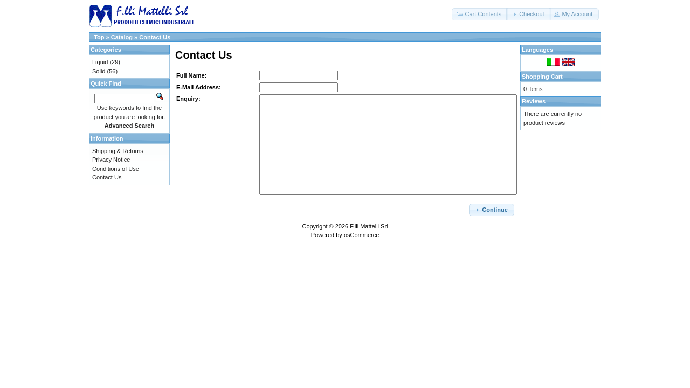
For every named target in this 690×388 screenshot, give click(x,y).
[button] (480, 14)
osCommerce (361, 235)
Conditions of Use (115, 168)
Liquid (100, 62)
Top (99, 37)
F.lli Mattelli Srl (369, 226)
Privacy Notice (111, 159)
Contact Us (154, 37)
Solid (98, 71)
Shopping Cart (542, 76)
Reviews (534, 101)
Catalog (122, 37)
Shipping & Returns (117, 151)
